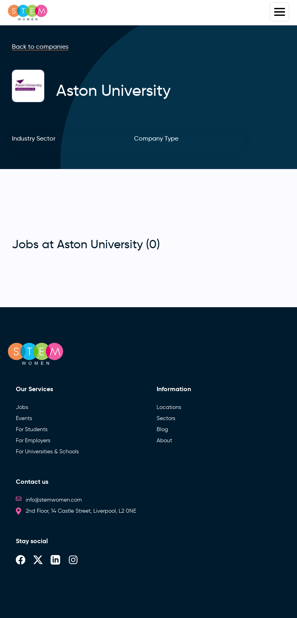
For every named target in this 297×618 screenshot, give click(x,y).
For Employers (33, 440)
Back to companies (40, 46)
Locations (169, 407)
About (164, 440)
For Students (31, 429)
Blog (162, 429)
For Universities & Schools (47, 451)
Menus (279, 11)
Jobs (22, 407)
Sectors (166, 418)
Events (24, 418)
